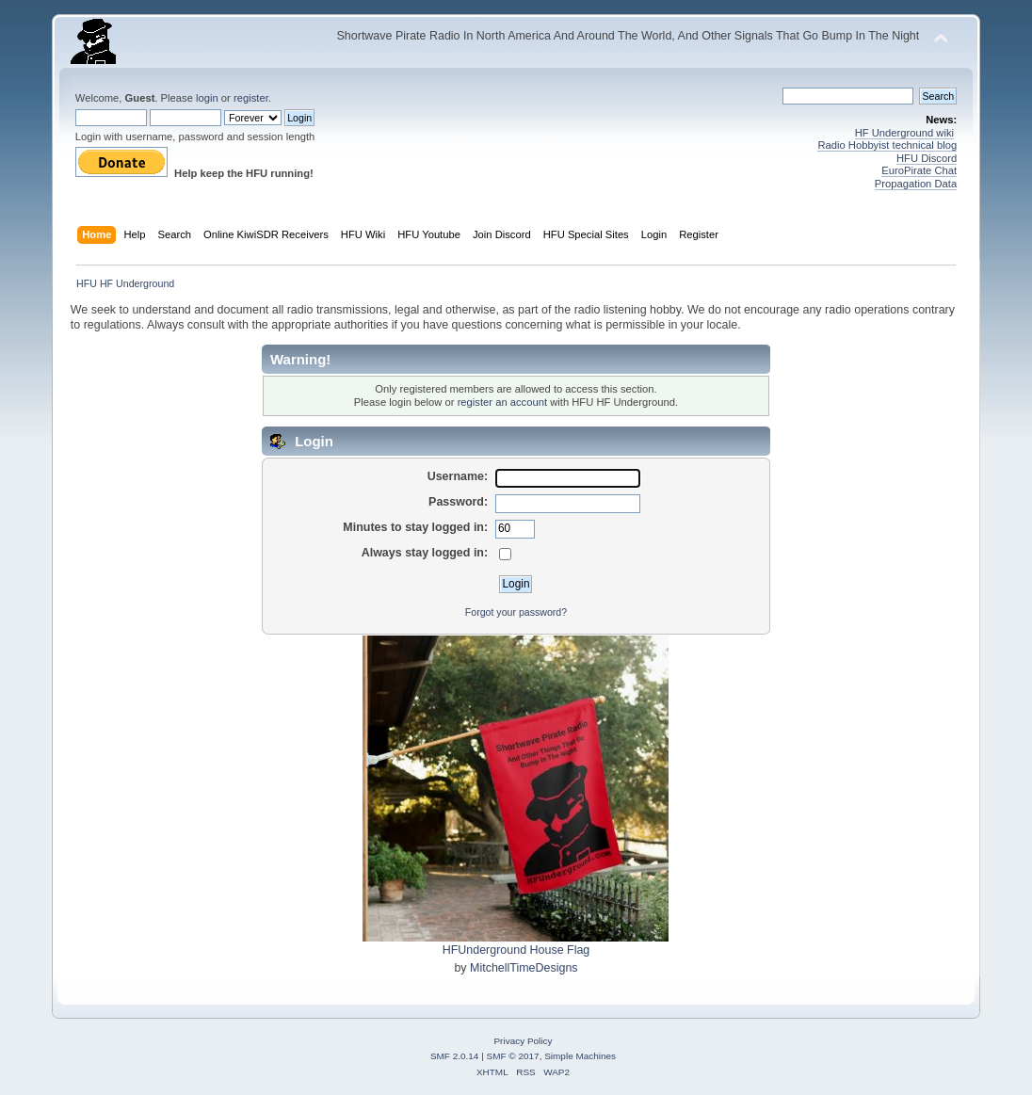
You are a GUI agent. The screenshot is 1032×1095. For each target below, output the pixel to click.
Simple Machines (580, 1056)
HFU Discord (926, 158)
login (207, 98)
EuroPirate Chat (919, 170)
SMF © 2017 (513, 1056)
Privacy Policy (522, 1041)
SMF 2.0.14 (454, 1056)
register (251, 98)
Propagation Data (916, 183)
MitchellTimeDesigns (524, 967)
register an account (502, 402)
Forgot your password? (516, 612)
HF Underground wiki (904, 132)
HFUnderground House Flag (516, 950)
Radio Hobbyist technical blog (887, 145)
